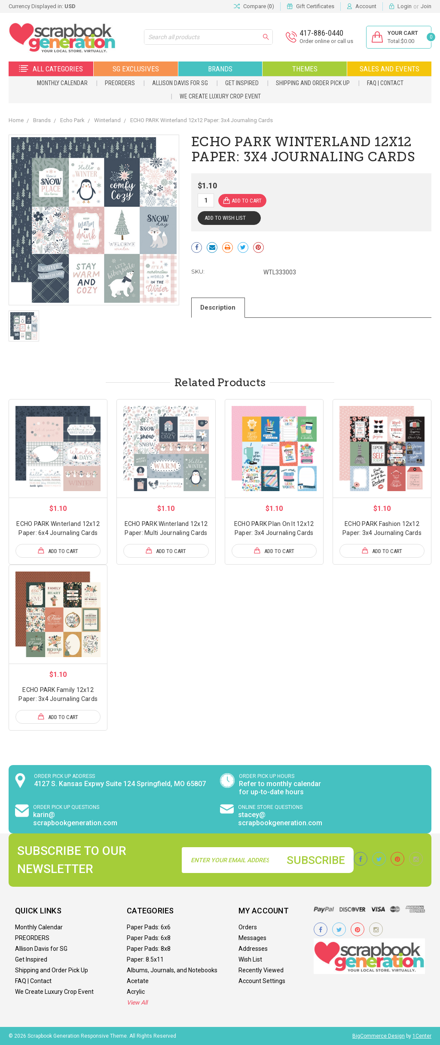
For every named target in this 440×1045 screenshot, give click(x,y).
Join (426, 6)
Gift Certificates (315, 6)
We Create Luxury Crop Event (220, 96)
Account (365, 6)
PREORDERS (120, 83)
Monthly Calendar (62, 83)
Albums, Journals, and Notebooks (172, 970)
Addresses (253, 948)
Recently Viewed (261, 970)
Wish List (250, 959)
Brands (220, 69)
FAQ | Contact (385, 83)
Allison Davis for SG (180, 83)
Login (404, 6)
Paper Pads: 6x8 (149, 937)
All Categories (51, 69)
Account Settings (261, 980)
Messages (252, 937)
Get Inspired (242, 83)
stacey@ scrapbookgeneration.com (280, 819)
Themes (305, 69)
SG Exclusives (136, 69)
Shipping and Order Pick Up (313, 83)
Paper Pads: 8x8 (149, 948)
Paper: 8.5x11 (145, 959)
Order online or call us (326, 41)
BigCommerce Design (378, 1036)
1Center (421, 1036)
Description (218, 307)
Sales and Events (389, 69)
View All (137, 1002)
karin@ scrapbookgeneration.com (75, 819)
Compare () (254, 6)
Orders (247, 927)
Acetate (138, 980)
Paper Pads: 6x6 (149, 927)
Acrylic (136, 991)
